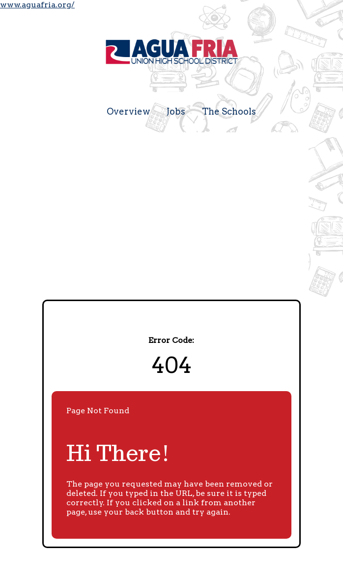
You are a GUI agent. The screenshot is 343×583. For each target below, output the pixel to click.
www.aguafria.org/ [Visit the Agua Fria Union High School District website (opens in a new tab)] (37, 4)
